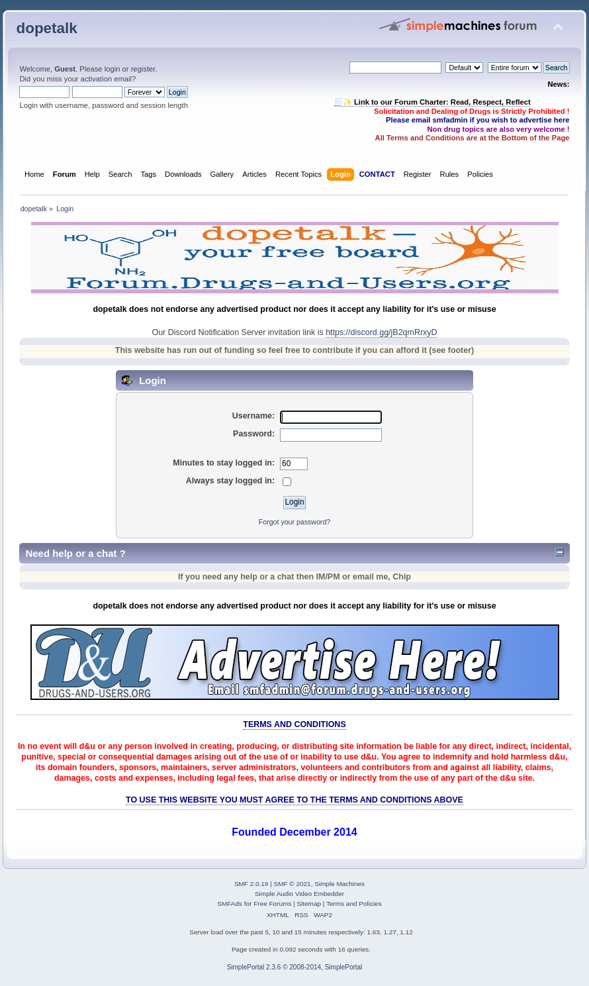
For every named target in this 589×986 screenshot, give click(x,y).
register (143, 69)
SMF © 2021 (292, 883)
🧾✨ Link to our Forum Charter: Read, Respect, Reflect (432, 102)
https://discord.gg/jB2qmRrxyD (381, 332)
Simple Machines (339, 883)
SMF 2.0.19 (251, 883)
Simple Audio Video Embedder (299, 893)
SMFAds (229, 903)
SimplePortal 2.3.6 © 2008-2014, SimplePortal (295, 967)
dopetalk (46, 28)
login (112, 69)
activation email (106, 79)
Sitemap (308, 903)
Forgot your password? (294, 522)
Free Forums (272, 903)
